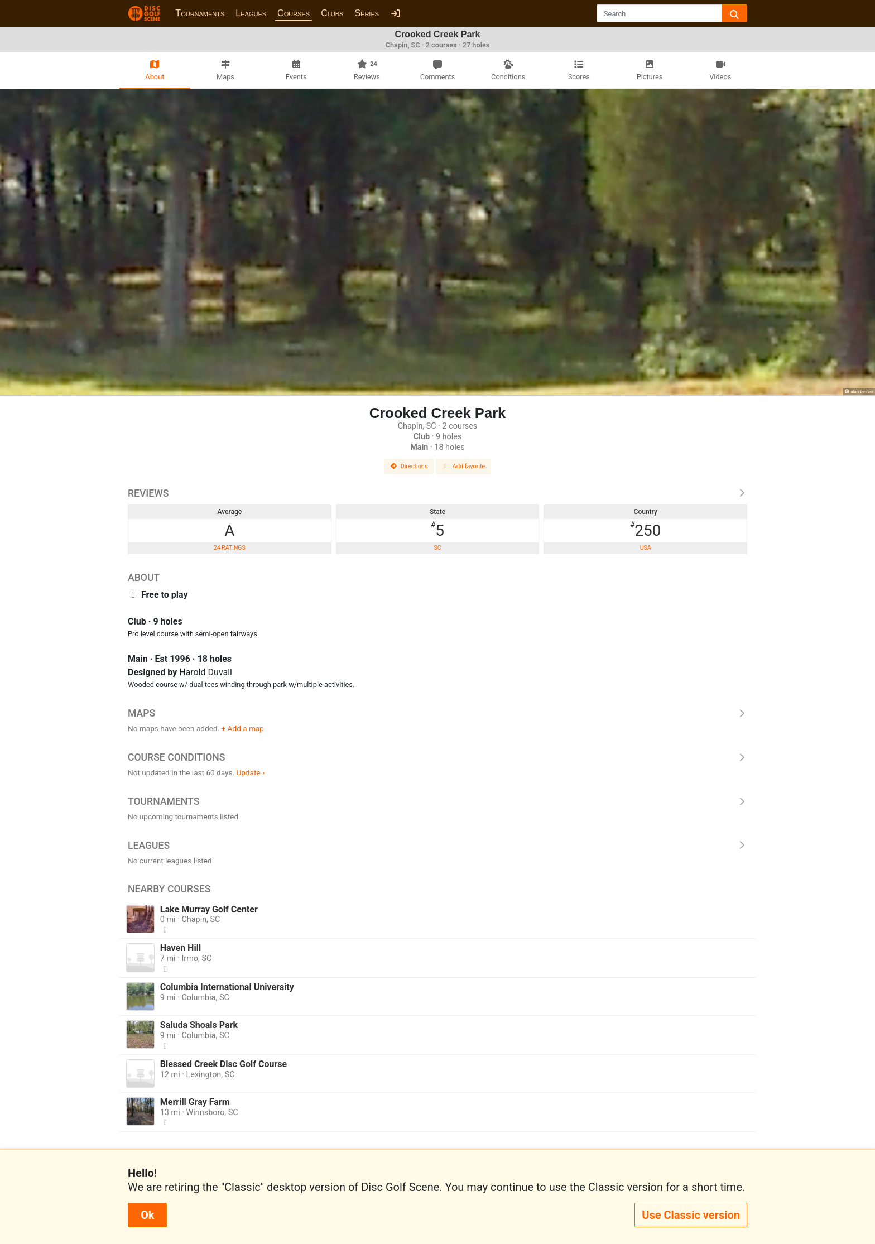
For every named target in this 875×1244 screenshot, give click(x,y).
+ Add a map (243, 728)
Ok (147, 1215)
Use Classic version (691, 1215)
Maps (437, 713)
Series (366, 13)
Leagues (250, 13)
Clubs (332, 13)
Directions (409, 466)
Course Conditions (437, 757)
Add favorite (463, 466)
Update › (250, 772)
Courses (293, 13)
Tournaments (199, 13)
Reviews (437, 493)
